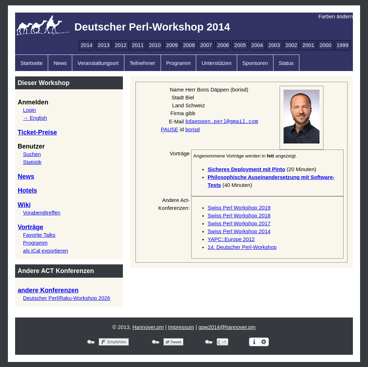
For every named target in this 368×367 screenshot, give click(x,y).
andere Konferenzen (48, 290)
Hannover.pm (148, 327)
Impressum (181, 327)
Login (29, 110)
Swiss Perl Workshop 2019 (239, 208)
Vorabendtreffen (41, 213)
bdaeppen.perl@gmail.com (221, 121)
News (60, 63)
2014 (87, 45)
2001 (308, 45)
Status (286, 63)
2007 (206, 45)
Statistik (32, 162)
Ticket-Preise (37, 132)
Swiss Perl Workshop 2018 (239, 215)
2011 (138, 45)
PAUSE (170, 129)
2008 (189, 45)
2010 (155, 45)
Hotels (27, 190)
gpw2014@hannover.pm (227, 327)
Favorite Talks (39, 235)
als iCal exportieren (45, 251)
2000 (325, 45)
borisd (192, 129)
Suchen (32, 154)
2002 (291, 45)
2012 (121, 45)
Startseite (31, 63)
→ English (35, 118)
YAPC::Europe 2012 (231, 239)
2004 (257, 45)
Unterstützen (216, 63)
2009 (172, 45)
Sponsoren (255, 63)
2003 (274, 45)
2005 (240, 45)
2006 (223, 45)
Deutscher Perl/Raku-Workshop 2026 (66, 298)
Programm (178, 63)
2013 (104, 45)
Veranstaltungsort (98, 63)
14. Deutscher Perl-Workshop (242, 247)
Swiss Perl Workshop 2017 (239, 223)
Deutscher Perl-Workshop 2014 (152, 27)
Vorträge (30, 227)
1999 (343, 45)
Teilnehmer (142, 63)
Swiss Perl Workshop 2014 (239, 231)
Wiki (24, 204)
